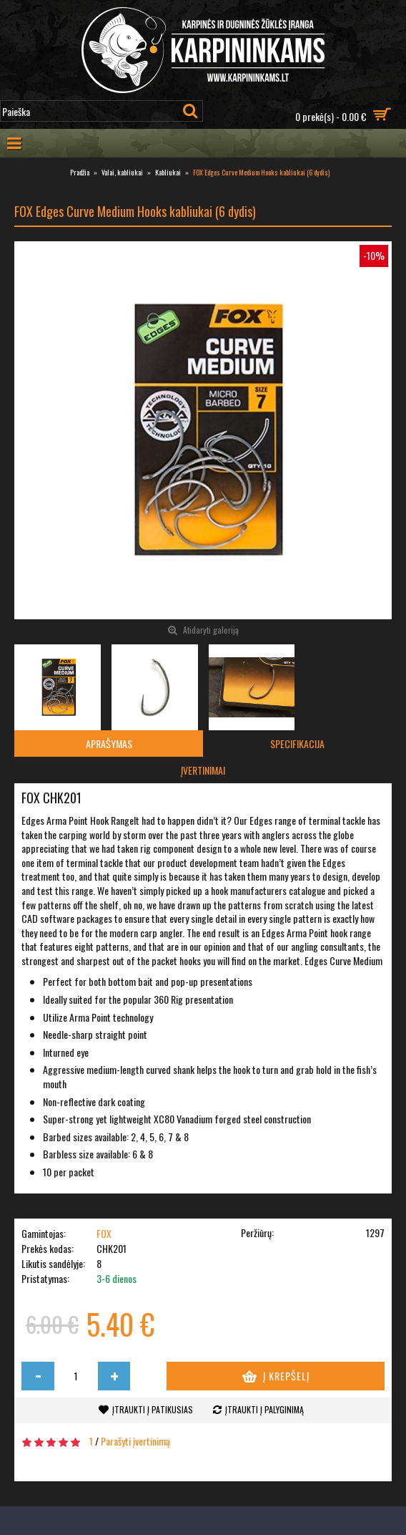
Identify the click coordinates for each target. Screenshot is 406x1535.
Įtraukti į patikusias (152, 1409)
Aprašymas (109, 743)
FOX (104, 1233)
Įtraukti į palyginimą (264, 1409)
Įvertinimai (203, 770)
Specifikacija (297, 743)
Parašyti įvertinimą (135, 1440)
